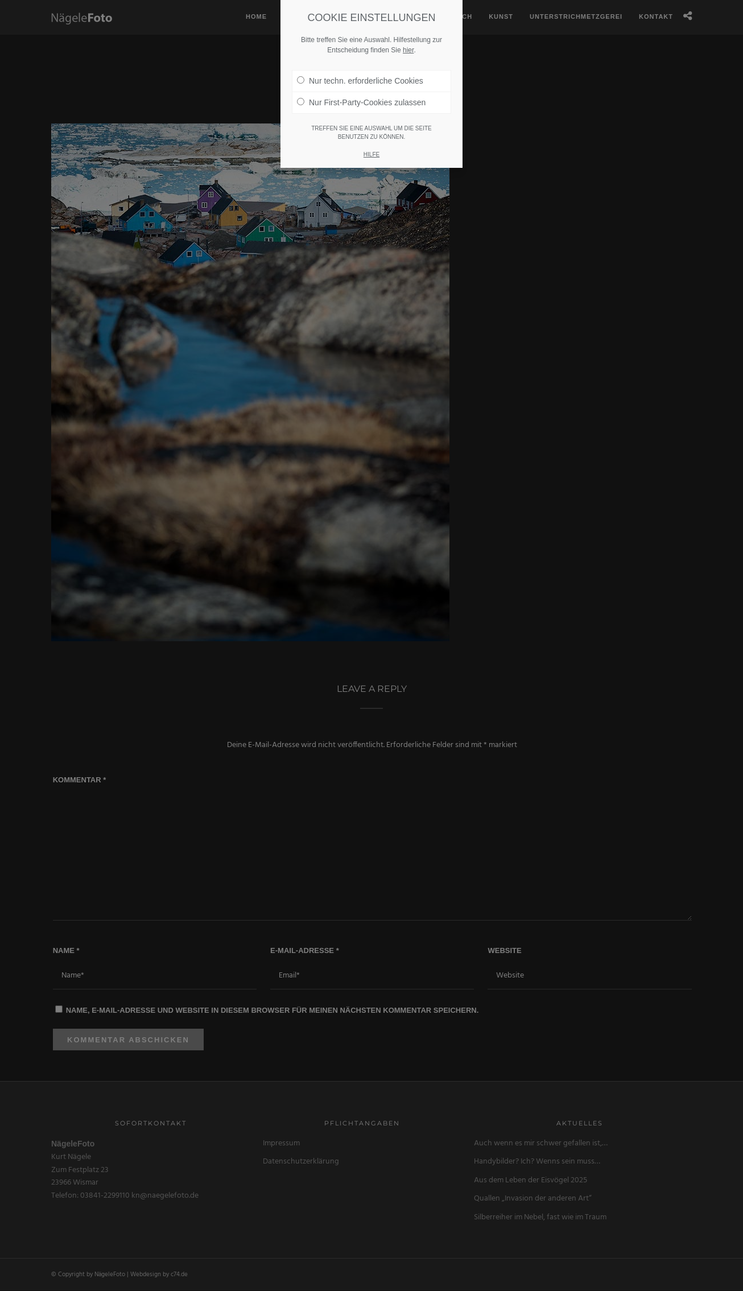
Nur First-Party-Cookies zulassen (361, 86)
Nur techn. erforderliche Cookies (360, 64)
